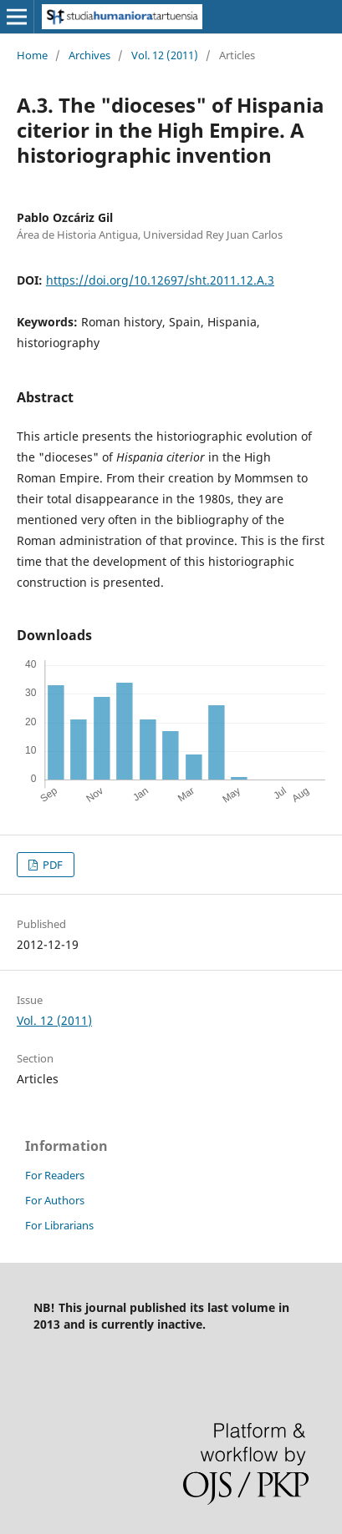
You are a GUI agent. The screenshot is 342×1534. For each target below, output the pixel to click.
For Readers (54, 1175)
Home (32, 55)
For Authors (54, 1200)
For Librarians (59, 1225)
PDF (51, 864)
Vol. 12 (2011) (164, 55)
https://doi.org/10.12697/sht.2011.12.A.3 (160, 280)
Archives (89, 55)
